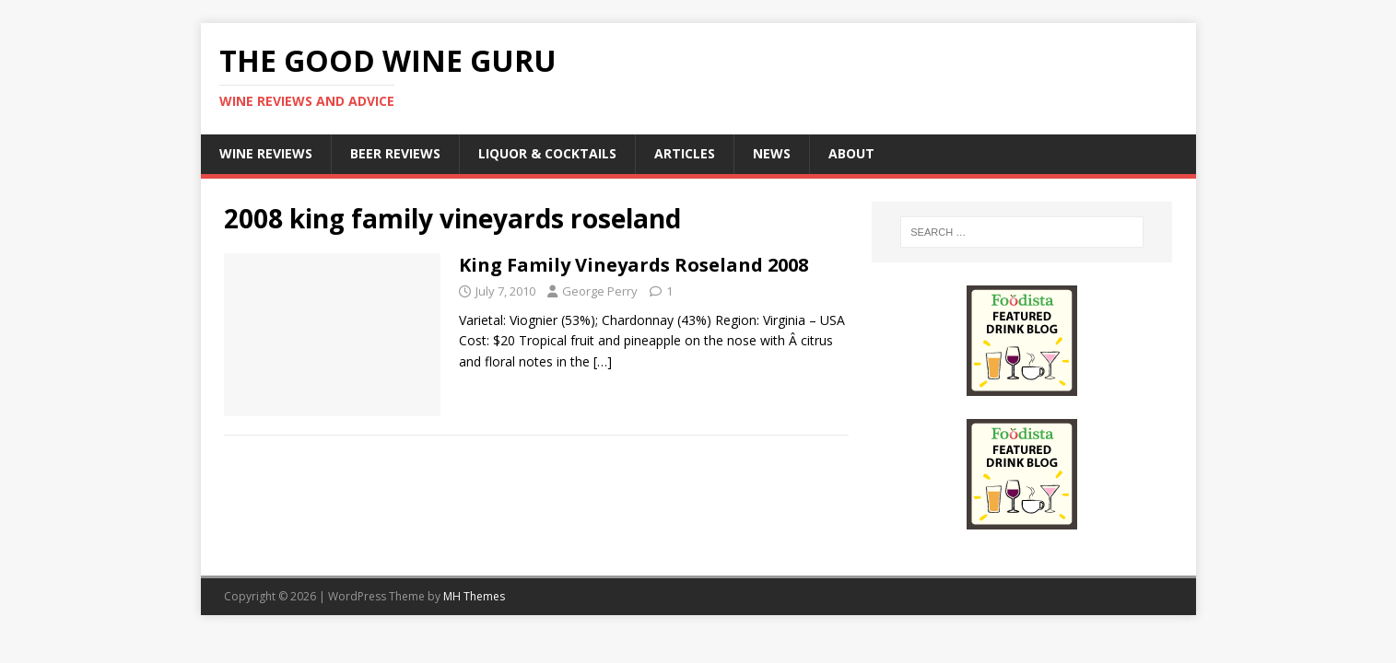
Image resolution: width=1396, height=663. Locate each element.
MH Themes (474, 596)
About (851, 153)
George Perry (600, 291)
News (772, 153)
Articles (684, 153)
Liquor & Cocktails (547, 153)
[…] (602, 361)
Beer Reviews (395, 153)
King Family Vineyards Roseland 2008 (633, 264)
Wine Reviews (265, 153)
